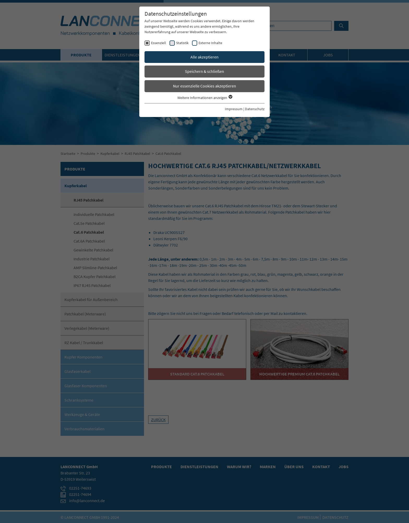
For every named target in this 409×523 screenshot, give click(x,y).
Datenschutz (254, 109)
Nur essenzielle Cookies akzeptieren (204, 86)
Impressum (234, 109)
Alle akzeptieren (204, 57)
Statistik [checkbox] (182, 42)
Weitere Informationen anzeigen (204, 97)
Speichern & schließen (204, 71)
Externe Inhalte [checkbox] (210, 42)
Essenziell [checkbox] (158, 42)
